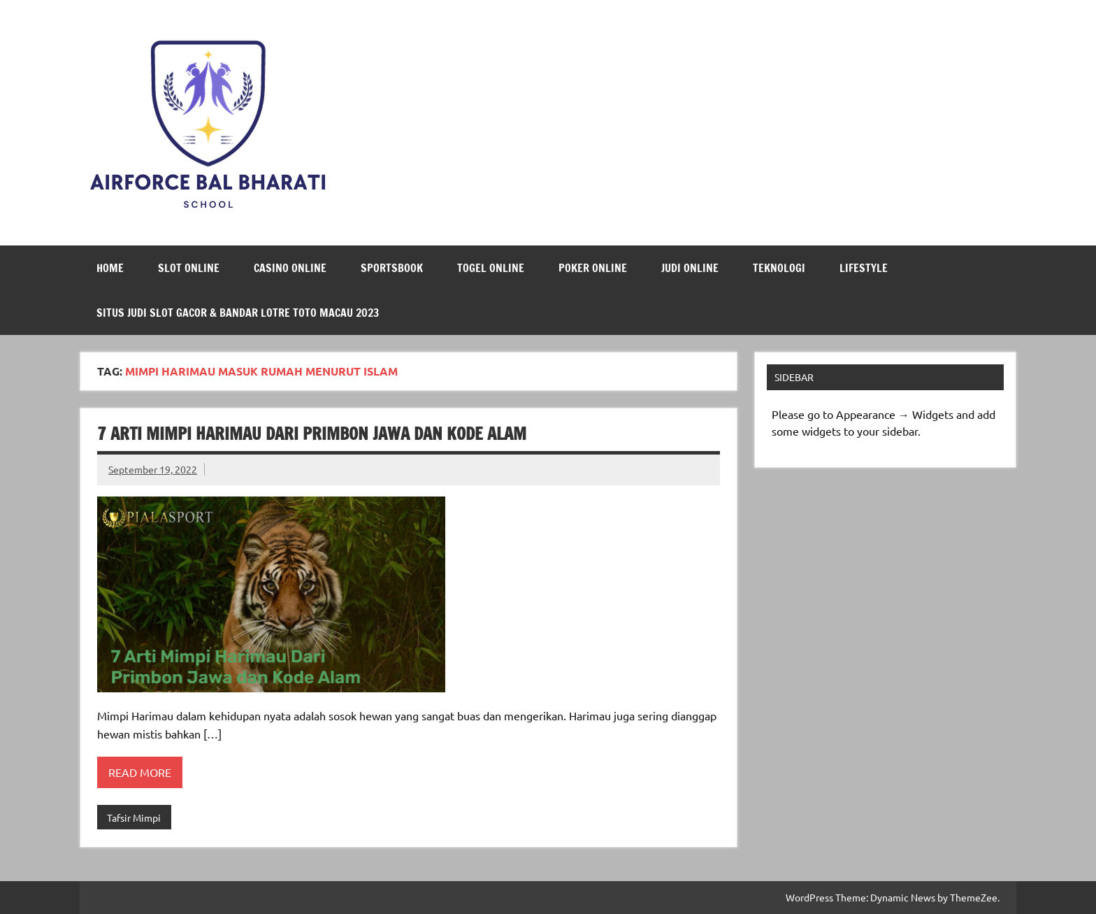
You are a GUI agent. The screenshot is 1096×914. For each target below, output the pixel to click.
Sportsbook (392, 268)
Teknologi (779, 268)
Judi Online (690, 268)
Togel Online (490, 268)
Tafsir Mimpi (134, 817)
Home (110, 268)
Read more (139, 772)
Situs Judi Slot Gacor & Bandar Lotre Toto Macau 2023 (237, 312)
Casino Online (290, 268)
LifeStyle (863, 268)
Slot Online (188, 268)
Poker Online (592, 268)
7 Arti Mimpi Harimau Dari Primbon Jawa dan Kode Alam (311, 433)
